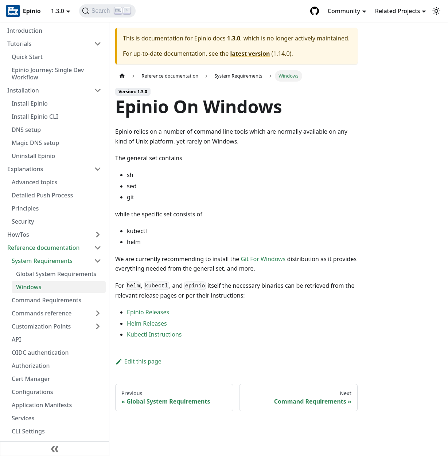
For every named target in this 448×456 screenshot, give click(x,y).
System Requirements (42, 261)
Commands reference (42, 313)
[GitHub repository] (314, 11)
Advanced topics (34, 182)
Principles (25, 208)
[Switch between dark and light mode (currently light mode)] (436, 11)
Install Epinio (30, 103)
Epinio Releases (148, 312)
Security (23, 221)
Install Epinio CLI (35, 117)
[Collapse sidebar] (54, 448)
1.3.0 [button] (57, 11)
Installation (23, 90)
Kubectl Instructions (154, 334)
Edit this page (138, 361)
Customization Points (41, 326)
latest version (250, 54)
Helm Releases (147, 323)
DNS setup (26, 130)
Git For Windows (263, 259)
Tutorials (19, 44)
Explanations (25, 169)
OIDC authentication (40, 353)
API (16, 339)
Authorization (31, 366)
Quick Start (27, 57)
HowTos (18, 235)
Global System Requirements (56, 274)
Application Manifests (42, 405)
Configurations (32, 392)
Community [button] (344, 11)
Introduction (24, 31)
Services (23, 418)
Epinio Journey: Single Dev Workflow (48, 73)
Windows (28, 287)
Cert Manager (31, 379)
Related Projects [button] (397, 11)
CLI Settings (28, 431)
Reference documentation (43, 248)
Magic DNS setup (35, 143)
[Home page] (122, 76)
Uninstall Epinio (33, 156)
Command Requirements (46, 300)
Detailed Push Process (42, 195)
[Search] (107, 10)
